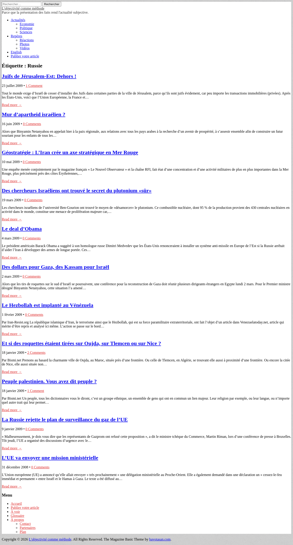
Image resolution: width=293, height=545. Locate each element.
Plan (23, 532)
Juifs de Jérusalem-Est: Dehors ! (39, 76)
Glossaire (17, 516)
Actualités (18, 20)
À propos (17, 520)
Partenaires (28, 528)
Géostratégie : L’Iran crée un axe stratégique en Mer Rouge (70, 152)
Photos (25, 44)
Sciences (26, 32)
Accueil (16, 503)
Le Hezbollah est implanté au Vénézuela (47, 305)
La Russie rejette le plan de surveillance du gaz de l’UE (65, 419)
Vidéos (25, 48)
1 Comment (34, 86)
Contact (25, 524)
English (16, 52)
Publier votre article (25, 56)
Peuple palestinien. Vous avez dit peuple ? (49, 381)
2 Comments (36, 352)
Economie (27, 24)
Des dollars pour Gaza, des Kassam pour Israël (55, 267)
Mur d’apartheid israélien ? (33, 114)
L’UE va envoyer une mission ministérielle (50, 458)
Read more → (12, 105)
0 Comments (32, 124)
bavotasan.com (160, 539)
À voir (15, 512)
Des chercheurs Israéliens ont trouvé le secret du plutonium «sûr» (77, 190)
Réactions (27, 40)
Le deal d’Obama (22, 229)
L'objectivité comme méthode (23, 8)
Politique (26, 28)
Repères (16, 36)
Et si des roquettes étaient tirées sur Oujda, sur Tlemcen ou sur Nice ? (81, 343)
